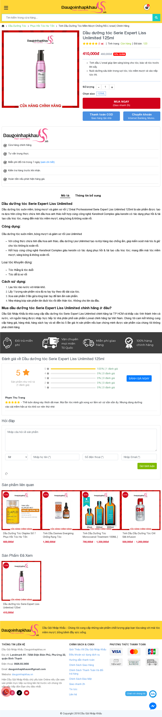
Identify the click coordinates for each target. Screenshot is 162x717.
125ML (101, 93)
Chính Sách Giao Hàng (81, 665)
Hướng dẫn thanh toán (82, 660)
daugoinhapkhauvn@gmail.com (27, 669)
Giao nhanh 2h (77, 684)
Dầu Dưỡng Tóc (17, 26)
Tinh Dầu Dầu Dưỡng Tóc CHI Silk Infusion (138, 535)
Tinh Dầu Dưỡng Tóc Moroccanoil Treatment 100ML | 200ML (100, 535)
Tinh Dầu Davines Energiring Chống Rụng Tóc (58, 535)
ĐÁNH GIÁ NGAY (139, 378)
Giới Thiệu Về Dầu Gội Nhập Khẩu (87, 649)
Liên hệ (73, 694)
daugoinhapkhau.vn (22, 674)
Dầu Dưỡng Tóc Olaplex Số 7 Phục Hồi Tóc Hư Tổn (19, 535)
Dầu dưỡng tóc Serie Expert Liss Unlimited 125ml (21, 606)
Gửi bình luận (147, 466)
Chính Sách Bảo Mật (80, 679)
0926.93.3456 (21, 663)
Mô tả (65, 195)
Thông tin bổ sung (88, 195)
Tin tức (73, 689)
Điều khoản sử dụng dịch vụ (84, 654)
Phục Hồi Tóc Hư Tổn (42, 26)
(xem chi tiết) (48, 162)
